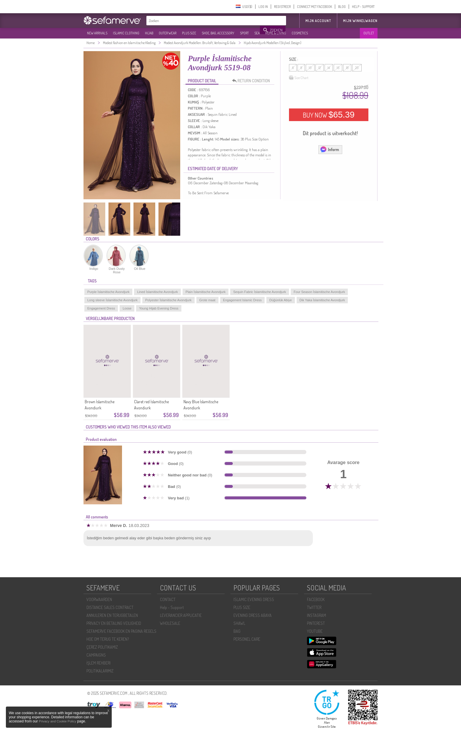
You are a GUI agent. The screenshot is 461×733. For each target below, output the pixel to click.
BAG (236, 631)
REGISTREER (282, 6)
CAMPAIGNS (96, 654)
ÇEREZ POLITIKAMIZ (102, 647)
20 (357, 68)
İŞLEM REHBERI (98, 662)
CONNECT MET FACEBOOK (314, 6)
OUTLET (368, 33)
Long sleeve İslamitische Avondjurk (112, 300)
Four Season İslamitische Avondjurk (319, 292)
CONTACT (168, 599)
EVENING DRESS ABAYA (252, 615)
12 (319, 68)
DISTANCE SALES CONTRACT (109, 607)
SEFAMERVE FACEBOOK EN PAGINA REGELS (121, 631)
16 (338, 68)
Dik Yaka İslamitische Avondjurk (322, 300)
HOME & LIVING (275, 33)
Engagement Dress (101, 308)
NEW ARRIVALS (97, 33)
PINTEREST (316, 623)
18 (347, 68)
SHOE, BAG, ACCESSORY (218, 33)
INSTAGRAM (316, 615)
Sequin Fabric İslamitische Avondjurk (259, 292)
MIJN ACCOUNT (318, 21)
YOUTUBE (315, 631)
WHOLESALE (170, 623)
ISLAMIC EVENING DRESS (253, 599)
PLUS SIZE (189, 33)
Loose (127, 308)
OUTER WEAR (167, 33)
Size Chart (298, 78)
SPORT (244, 33)
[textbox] (203, 20)
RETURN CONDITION (252, 80)
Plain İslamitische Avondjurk (206, 292)
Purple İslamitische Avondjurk (108, 292)
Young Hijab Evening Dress (158, 308)
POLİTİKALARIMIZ (99, 670)
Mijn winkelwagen (360, 21)
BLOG (342, 6)
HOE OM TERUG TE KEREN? (107, 639)
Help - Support (172, 607)
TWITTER (314, 607)
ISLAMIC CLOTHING (126, 33)
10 (310, 68)
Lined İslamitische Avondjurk (157, 292)
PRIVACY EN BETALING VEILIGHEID (113, 623)
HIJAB (149, 33)
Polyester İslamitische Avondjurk (168, 300)
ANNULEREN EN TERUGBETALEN (112, 615)
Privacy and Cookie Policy (57, 721)
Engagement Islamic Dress (242, 300)
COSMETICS (300, 33)
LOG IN (263, 6)
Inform (329, 149)
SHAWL (239, 623)
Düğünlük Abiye (280, 300)
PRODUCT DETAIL (202, 80)
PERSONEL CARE (246, 639)
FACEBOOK (316, 599)
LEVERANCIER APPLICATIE (181, 615)
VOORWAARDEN (99, 599)
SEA (257, 33)
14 (329, 68)
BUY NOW (329, 114)
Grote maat (207, 300)
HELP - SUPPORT (363, 6)
